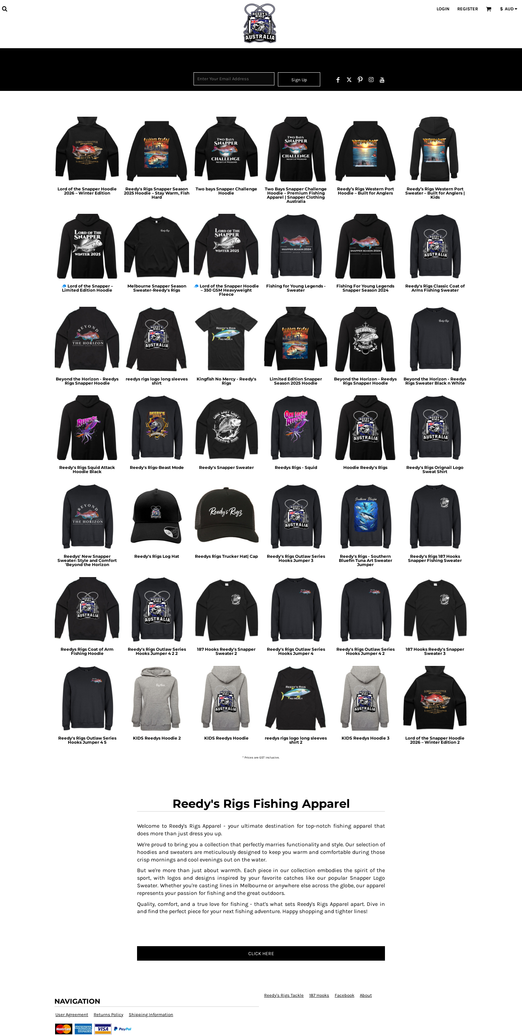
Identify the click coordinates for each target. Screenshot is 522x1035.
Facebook (344, 995)
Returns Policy (108, 1014)
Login (443, 8)
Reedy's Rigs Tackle (284, 995)
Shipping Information (151, 1014)
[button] (4, 8)
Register (467, 8)
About (366, 995)
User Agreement (71, 1014)
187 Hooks (319, 995)
